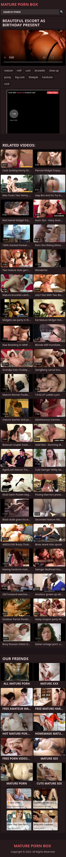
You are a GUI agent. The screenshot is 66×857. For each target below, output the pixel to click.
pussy (7, 77)
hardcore (47, 77)
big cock (20, 77)
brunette (40, 70)
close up (54, 70)
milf (19, 70)
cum (28, 70)
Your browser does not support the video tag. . (33, 48)
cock (6, 83)
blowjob (33, 77)
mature (8, 70)
